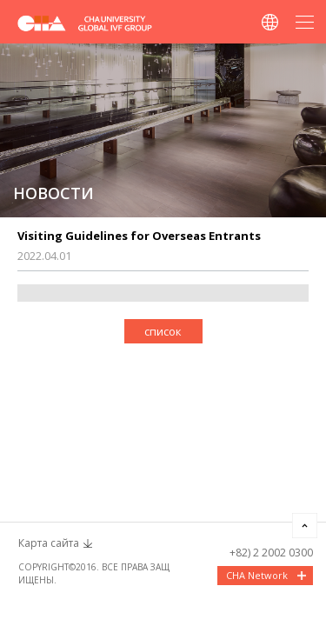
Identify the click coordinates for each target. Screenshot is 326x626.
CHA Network (257, 575)
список (163, 331)
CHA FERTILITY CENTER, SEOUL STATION (95, 23)
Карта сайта (48, 543)
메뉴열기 (304, 21)
